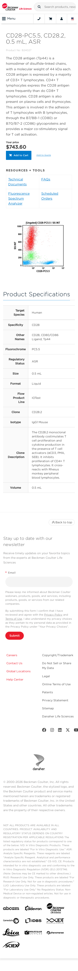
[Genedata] (11, 922)
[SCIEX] (11, 945)
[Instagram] (52, 731)
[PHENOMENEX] (55, 933)
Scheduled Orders (49, 196)
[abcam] (11, 909)
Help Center (14, 679)
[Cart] (50, 18)
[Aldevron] (33, 909)
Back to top (61, 522)
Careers (11, 655)
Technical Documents (17, 181)
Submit (14, 635)
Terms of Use (13, 618)
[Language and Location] (72, 18)
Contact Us (14, 663)
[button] (39, 7)
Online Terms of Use (56, 684)
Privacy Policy (53, 614)
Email (10, 573)
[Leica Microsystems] (11, 933)
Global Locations (18, 671)
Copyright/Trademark (57, 655)
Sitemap (48, 708)
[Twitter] (68, 731)
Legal (46, 676)
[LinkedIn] (60, 731)
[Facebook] (44, 731)
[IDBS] (33, 921)
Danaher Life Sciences (58, 716)
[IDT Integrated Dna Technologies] (55, 922)
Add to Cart (18, 155)
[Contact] (39, 18)
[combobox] (55, 7)
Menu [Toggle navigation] (8, 19)
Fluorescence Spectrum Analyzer (19, 198)
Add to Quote (43, 155)
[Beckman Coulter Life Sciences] (55, 909)
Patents (47, 692)
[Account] (61, 18)
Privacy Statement (55, 700)
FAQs (45, 179)
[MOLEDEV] (33, 933)
